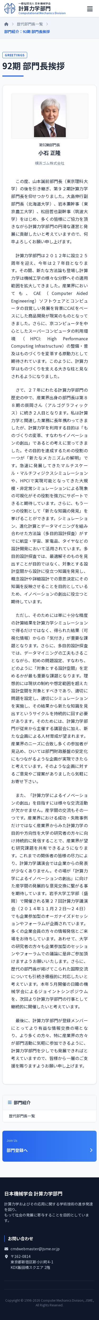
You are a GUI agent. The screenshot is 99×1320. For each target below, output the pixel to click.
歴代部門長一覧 (30, 23)
